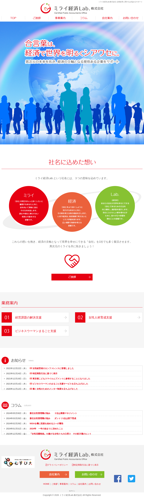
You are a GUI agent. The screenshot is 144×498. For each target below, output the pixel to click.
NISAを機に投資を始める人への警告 (46, 423)
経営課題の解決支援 (28, 317)
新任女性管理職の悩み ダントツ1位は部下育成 (53, 418)
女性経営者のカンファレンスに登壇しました (53, 368)
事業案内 (64, 484)
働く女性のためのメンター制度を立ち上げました (55, 389)
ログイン (72, 491)
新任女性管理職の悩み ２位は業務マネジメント (53, 413)
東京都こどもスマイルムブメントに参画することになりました (61, 378)
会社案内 (82, 484)
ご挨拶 (54, 484)
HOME (46, 484)
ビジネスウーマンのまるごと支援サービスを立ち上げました (60, 384)
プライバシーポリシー (57, 465)
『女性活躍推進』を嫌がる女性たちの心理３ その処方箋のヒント (60, 434)
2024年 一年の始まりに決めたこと (46, 428)
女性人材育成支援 (100, 317)
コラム (73, 484)
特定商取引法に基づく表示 (44, 373)
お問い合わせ (94, 484)
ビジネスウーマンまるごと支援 (35, 331)
